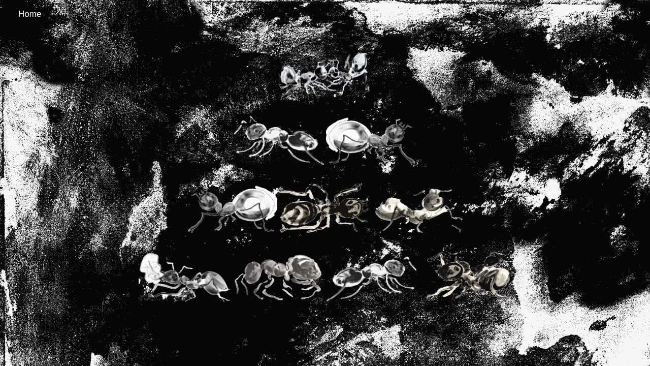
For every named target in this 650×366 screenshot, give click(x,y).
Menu (603, 14)
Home (29, 14)
